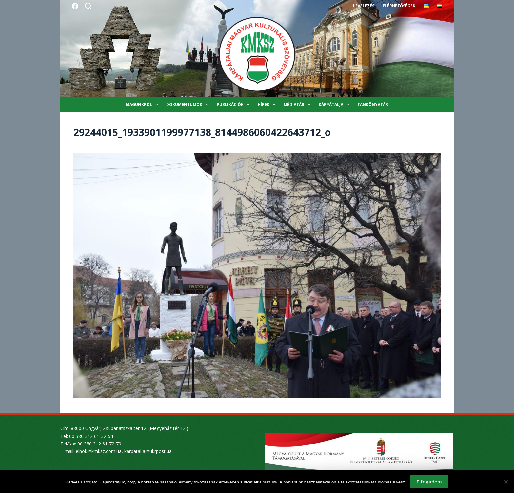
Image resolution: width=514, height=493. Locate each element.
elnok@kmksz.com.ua (99, 451)
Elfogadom (429, 481)
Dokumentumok (188, 104)
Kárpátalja (335, 104)
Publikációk (234, 104)
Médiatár (298, 104)
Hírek (268, 104)
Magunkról (143, 104)
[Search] (88, 6)
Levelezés (363, 6)
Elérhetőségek (399, 6)
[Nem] (506, 481)
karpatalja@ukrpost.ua (148, 451)
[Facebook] (75, 6)
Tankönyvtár (372, 104)
